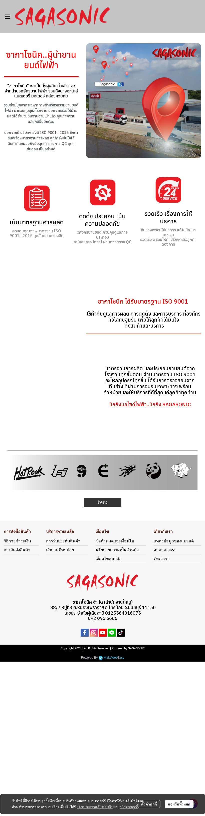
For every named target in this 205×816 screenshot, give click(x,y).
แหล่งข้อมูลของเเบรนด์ (174, 541)
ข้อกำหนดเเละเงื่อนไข (115, 541)
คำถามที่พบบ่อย (60, 549)
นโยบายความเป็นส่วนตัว (95, 807)
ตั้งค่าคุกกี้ (149, 804)
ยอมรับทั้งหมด (179, 804)
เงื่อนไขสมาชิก (109, 558)
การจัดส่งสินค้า (17, 549)
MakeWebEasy (114, 657)
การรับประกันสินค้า (63, 541)
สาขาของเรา (165, 549)
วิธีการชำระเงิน (17, 541)
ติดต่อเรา (161, 558)
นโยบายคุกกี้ (129, 807)
